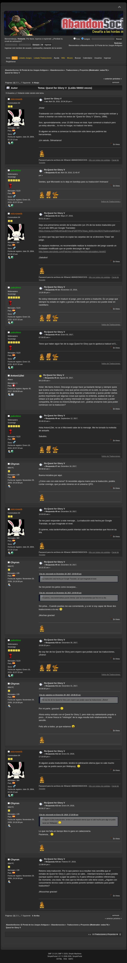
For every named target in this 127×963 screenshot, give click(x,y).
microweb (16, 99)
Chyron (15, 463)
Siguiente (26, 83)
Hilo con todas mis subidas (99, 160)
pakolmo (16, 170)
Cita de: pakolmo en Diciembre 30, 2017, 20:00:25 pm (60, 695)
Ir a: (89, 934)
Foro (76, 39)
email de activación (13, 41)
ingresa (38, 39)
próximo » (117, 79)
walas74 (103, 70)
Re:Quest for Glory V (54, 169)
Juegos (85, 39)
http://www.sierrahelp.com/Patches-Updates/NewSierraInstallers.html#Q (72, 251)
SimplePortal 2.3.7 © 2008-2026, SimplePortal (64, 956)
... (20, 83)
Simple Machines (75, 954)
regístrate (47, 39)
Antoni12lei (17, 375)
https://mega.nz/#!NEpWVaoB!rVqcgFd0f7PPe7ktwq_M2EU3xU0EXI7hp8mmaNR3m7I (79, 231)
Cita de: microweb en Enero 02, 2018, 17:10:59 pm (58, 815)
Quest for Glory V (53, 98)
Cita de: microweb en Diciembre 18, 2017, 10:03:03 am (60, 574)
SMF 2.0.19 (52, 954)
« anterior (107, 79)
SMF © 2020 (63, 954)
